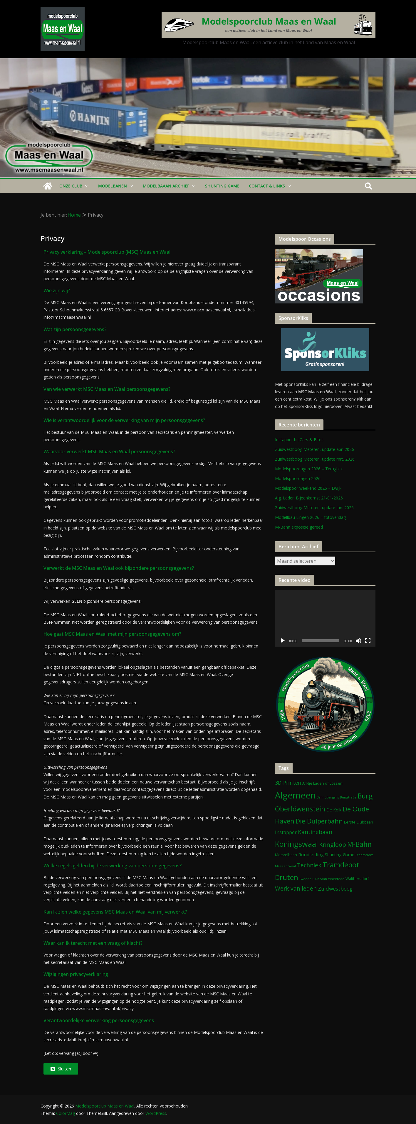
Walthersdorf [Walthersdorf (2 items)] (357, 878)
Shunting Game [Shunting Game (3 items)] (339, 854)
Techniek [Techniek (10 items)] (309, 865)
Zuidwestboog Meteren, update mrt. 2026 (315, 459)
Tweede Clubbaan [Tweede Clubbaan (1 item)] (313, 879)
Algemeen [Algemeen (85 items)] (295, 795)
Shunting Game (222, 186)
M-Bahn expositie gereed (299, 527)
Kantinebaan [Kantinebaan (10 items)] (315, 832)
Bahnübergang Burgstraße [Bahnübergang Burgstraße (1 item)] (336, 797)
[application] (325, 618)
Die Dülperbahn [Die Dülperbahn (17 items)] (319, 821)
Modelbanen (112, 186)
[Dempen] (358, 641)
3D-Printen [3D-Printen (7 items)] (288, 782)
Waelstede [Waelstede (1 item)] (336, 879)
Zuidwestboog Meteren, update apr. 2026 (314, 449)
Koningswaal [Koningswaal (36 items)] (296, 844)
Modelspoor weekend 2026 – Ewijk (308, 488)
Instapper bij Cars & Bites (299, 439)
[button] (85, 186)
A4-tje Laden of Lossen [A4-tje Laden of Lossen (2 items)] (322, 783)
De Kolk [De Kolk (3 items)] (333, 810)
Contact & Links (267, 186)
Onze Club (70, 186)
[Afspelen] (283, 641)
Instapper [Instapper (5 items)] (286, 832)
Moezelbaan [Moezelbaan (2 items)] (286, 854)
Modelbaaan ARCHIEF (166, 186)
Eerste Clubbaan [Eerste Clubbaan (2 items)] (358, 822)
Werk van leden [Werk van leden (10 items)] (296, 888)
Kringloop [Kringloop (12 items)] (332, 845)
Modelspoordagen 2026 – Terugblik (309, 468)
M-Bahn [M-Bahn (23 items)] (359, 844)
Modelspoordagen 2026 (298, 478)
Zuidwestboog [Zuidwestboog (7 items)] (335, 888)
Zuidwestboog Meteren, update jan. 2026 (314, 507)
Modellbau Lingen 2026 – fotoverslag (310, 517)
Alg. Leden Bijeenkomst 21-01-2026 (309, 498)
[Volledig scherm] (368, 641)
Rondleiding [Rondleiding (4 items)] (311, 854)
